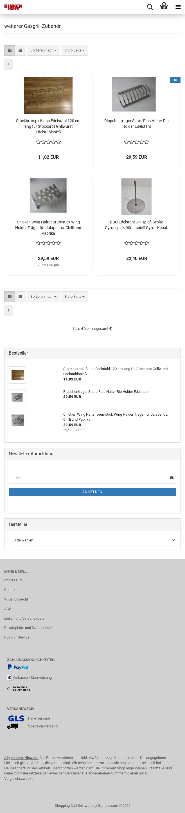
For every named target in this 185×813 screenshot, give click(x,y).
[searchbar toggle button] (150, 7)
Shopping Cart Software (74, 805)
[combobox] (43, 50)
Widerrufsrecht (16, 599)
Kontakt (10, 590)
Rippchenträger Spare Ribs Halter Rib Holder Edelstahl (136, 123)
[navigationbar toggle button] (178, 7)
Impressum (13, 580)
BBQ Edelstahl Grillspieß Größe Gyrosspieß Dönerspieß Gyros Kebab (136, 225)
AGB (7, 609)
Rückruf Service (17, 637)
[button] (9, 50)
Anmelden (92, 492)
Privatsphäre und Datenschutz (28, 628)
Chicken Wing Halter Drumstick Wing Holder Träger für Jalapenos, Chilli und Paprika (48, 228)
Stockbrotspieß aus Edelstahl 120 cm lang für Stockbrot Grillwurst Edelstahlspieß (48, 126)
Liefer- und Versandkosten (25, 618)
